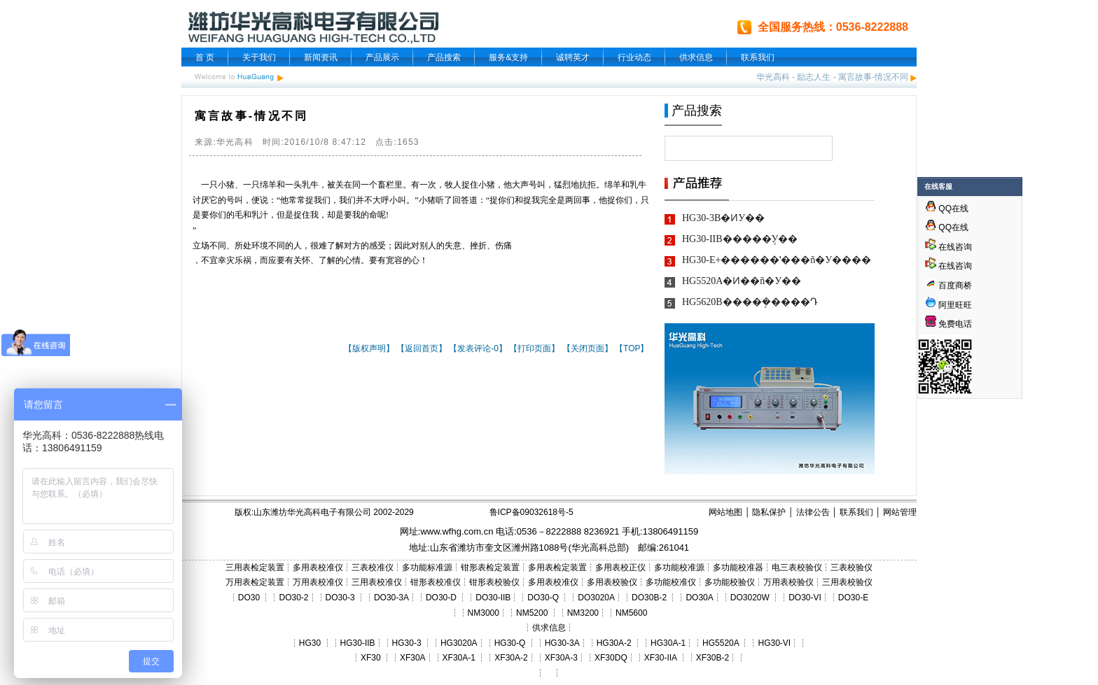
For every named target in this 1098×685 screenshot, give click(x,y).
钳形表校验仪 (494, 582)
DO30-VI (804, 597)
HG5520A (720, 643)
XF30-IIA (660, 658)
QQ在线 (946, 208)
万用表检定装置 (254, 582)
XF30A (413, 658)
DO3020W (750, 597)
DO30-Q (543, 597)
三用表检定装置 (254, 567)
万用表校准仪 (318, 582)
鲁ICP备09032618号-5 (531, 512)
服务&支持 (508, 57)
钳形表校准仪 (435, 582)
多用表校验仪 (612, 582)
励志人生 (814, 77)
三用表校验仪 (847, 582)
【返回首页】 (421, 348)
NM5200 (532, 613)
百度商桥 (948, 285)
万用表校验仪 (788, 582)
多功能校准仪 (671, 582)
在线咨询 (948, 247)
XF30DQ (611, 658)
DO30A (699, 597)
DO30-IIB (492, 597)
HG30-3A (562, 643)
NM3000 (483, 613)
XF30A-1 (459, 658)
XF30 (371, 658)
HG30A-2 (614, 643)
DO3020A (596, 597)
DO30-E (853, 597)
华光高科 (773, 77)
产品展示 (382, 57)
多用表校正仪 (620, 567)
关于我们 (259, 57)
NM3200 (583, 613)
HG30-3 (407, 643)
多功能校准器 (738, 567)
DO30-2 (294, 597)
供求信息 (696, 57)
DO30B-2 (649, 597)
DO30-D (441, 597)
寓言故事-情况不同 (873, 77)
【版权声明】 (369, 348)
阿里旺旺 (954, 305)
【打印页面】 (534, 348)
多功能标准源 (427, 567)
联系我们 (757, 57)
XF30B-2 (712, 658)
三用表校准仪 (377, 582)
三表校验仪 (852, 567)
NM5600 (631, 613)
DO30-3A (391, 597)
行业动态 (634, 57)
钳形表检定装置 (490, 567)
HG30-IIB (357, 643)
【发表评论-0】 (478, 348)
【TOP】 (631, 348)
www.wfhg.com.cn (456, 531)
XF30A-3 (561, 658)
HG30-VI (774, 643)
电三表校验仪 (797, 567)
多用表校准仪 (318, 567)
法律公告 (813, 512)
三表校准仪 (373, 567)
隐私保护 (769, 512)
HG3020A (459, 643)
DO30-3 (340, 597)
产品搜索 (444, 57)
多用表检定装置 (557, 567)
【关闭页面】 (587, 348)
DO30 (249, 597)
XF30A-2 (510, 658)
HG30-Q (510, 643)
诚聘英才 (573, 57)
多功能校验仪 (729, 582)
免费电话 (948, 324)
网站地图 (725, 512)
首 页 (204, 57)
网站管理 (900, 512)
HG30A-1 (668, 643)
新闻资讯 (321, 57)
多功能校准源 (679, 567)
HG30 (310, 643)
